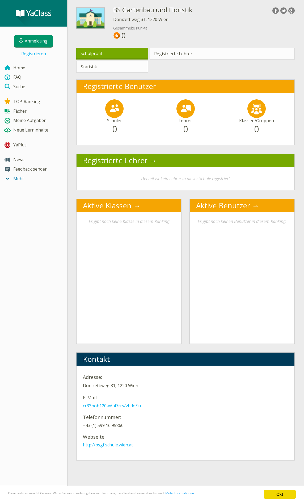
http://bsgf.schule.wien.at (108, 445)
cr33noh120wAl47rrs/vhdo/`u (112, 406)
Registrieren (33, 53)
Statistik (89, 67)
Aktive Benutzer (223, 205)
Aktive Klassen (107, 205)
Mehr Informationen (233, 495)
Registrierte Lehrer (173, 54)
